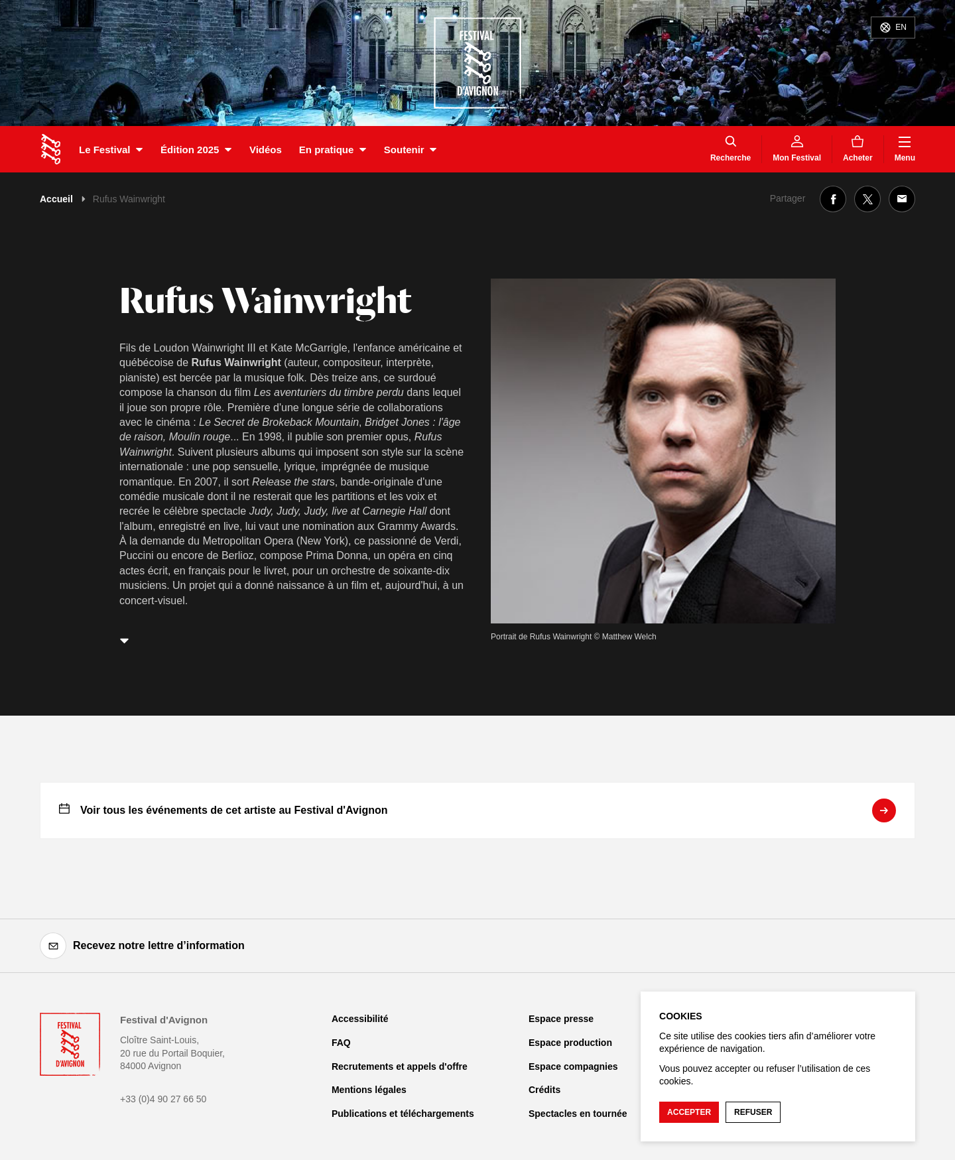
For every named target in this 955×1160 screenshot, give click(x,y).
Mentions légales (369, 1089)
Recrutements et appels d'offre (400, 1066)
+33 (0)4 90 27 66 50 (163, 1099)
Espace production (570, 1042)
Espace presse (561, 1018)
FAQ (341, 1042)
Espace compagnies (573, 1066)
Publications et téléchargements (403, 1113)
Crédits (544, 1089)
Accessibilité (360, 1018)
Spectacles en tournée (578, 1113)
